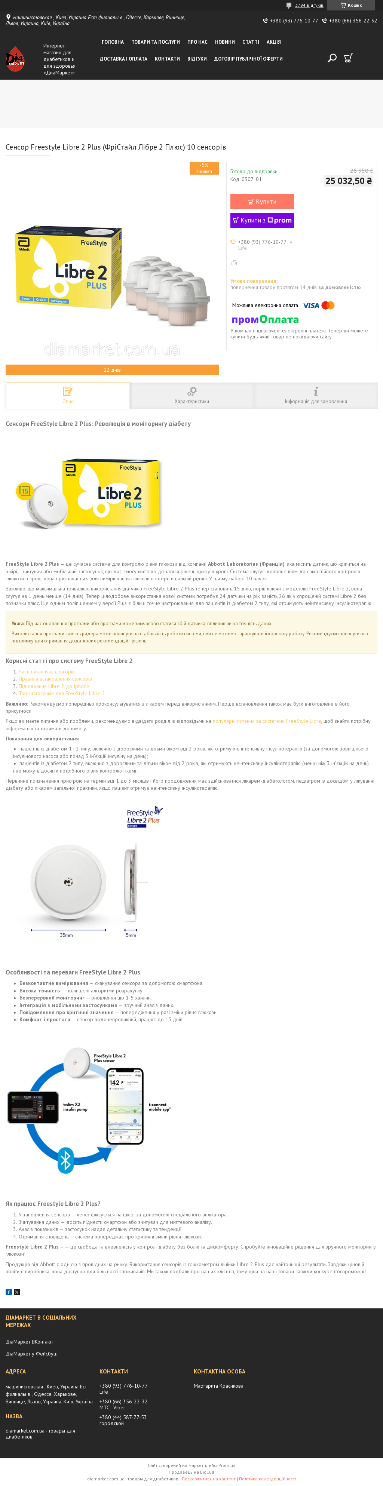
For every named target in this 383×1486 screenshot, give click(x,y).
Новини (225, 42)
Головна (113, 42)
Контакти (167, 59)
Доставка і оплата (123, 59)
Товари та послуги (155, 42)
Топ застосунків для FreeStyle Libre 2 (62, 693)
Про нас (197, 42)
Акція (274, 42)
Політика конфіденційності (267, 1479)
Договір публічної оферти (248, 59)
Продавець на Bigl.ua (191, 1472)
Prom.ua (227, 1465)
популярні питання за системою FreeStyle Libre (267, 721)
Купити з (266, 220)
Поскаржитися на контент (209, 1479)
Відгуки (197, 59)
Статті (250, 42)
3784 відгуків (309, 5)
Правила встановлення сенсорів (55, 678)
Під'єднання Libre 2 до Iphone (54, 686)
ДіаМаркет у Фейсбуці (32, 1353)
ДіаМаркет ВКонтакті (29, 1341)
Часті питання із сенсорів (47, 671)
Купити (266, 201)
